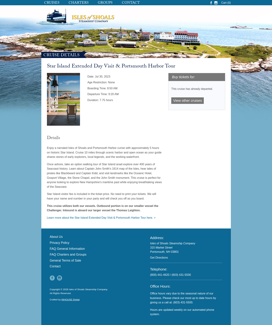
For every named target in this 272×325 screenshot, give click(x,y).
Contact (131, 3)
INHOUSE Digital (70, 299)
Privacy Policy (59, 242)
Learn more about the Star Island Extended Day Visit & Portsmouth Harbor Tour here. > (101, 217)
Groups (105, 3)
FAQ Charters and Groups (68, 254)
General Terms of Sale (65, 260)
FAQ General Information (67, 248)
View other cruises (187, 100)
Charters (79, 3)
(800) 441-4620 (159, 274)
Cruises (51, 3)
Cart (226, 2)
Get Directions (159, 257)
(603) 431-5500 (181, 274)
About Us (56, 237)
